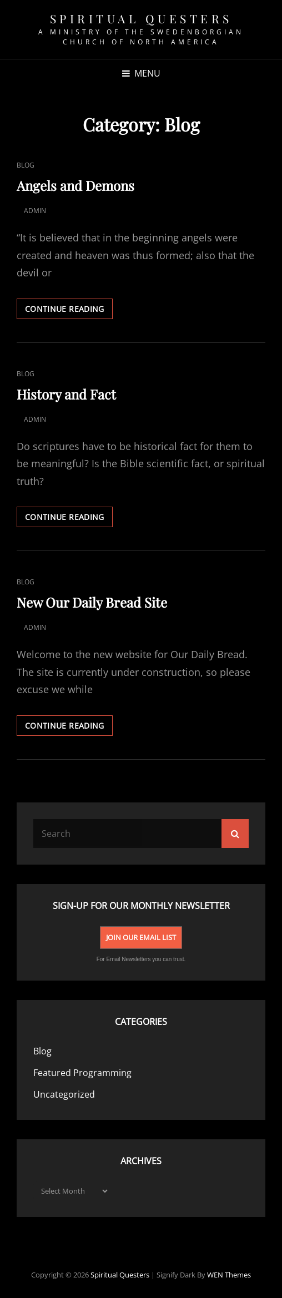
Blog (25, 165)
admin (35, 210)
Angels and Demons (75, 185)
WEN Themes (229, 1275)
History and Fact (66, 394)
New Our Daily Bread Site (92, 602)
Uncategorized (64, 1094)
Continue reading (69, 310)
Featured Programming (82, 1073)
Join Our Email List (141, 937)
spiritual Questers (141, 18)
